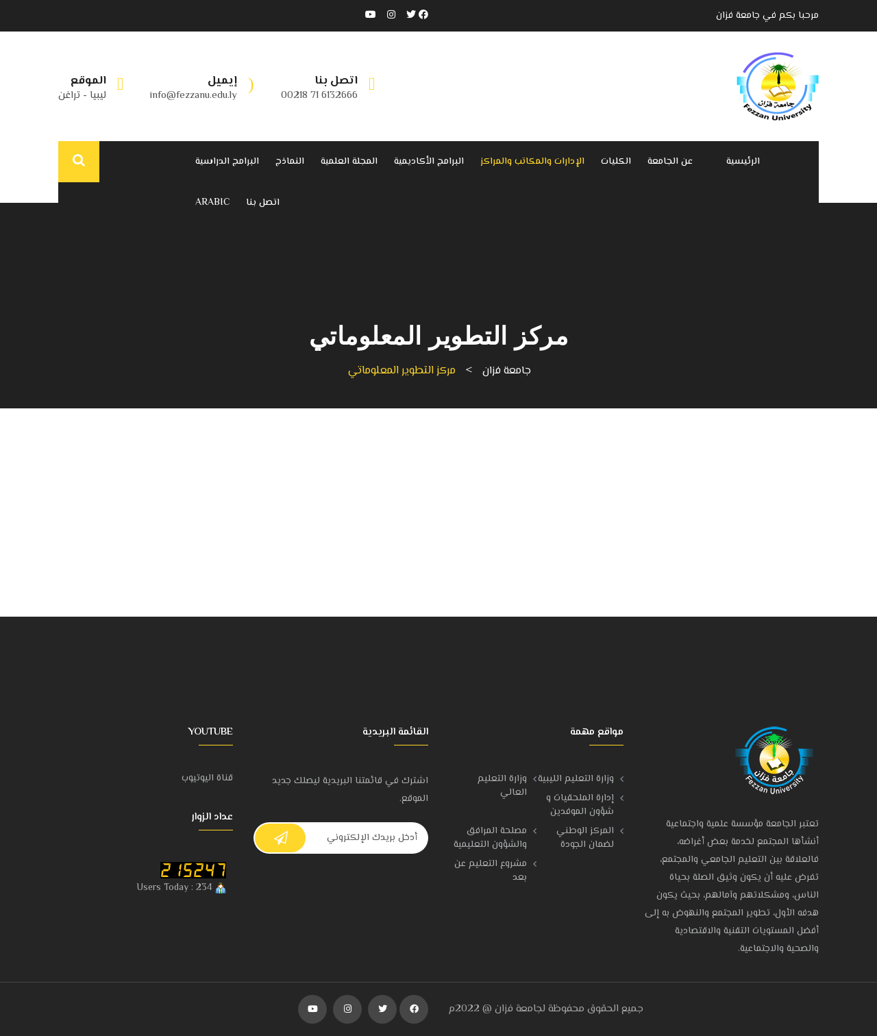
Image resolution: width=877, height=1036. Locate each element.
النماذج (289, 161)
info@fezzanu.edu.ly (193, 95)
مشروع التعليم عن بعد (490, 870)
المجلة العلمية (349, 161)
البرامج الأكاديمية (429, 161)
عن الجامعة (670, 161)
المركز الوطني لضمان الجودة (585, 838)
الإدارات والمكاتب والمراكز (532, 161)
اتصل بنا (263, 202)
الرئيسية (743, 161)
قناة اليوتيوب (207, 778)
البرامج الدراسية (227, 161)
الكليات (616, 161)
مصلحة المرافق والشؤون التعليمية (490, 838)
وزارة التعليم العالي (502, 786)
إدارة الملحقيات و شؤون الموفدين (580, 805)
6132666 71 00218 (319, 95)
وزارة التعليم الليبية (576, 779)
